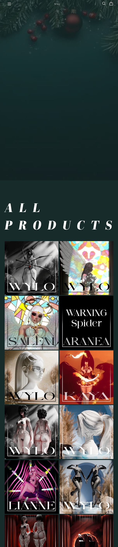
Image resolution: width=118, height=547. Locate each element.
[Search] (104, 3)
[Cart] (113, 4)
